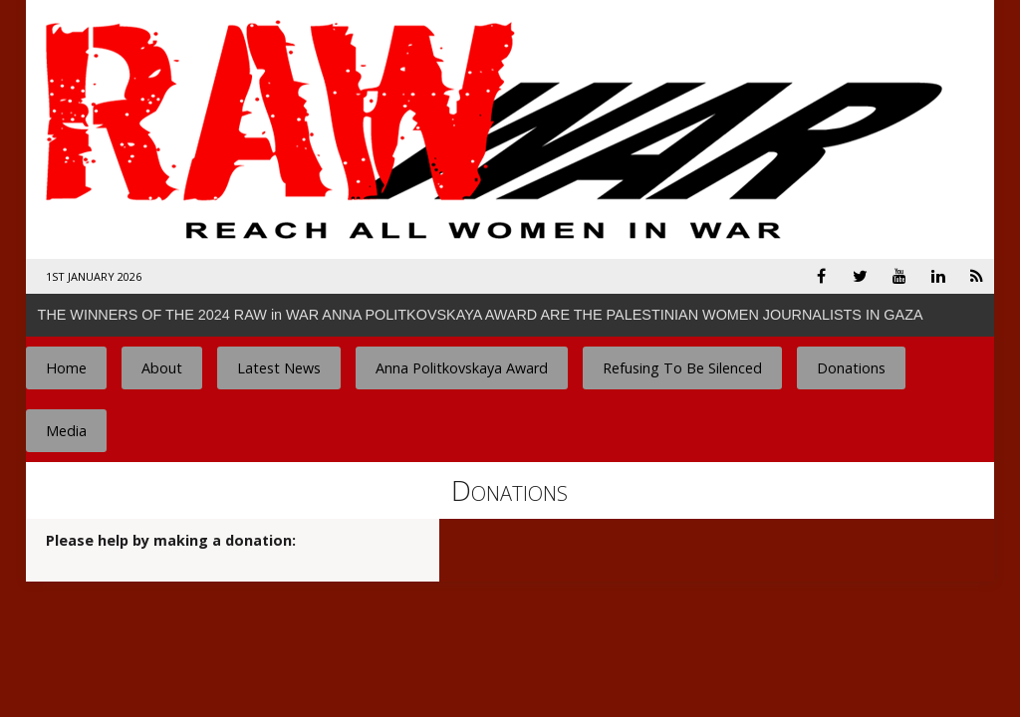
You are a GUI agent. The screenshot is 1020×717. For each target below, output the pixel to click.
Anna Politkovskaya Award (462, 367)
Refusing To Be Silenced (682, 367)
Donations (851, 367)
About (161, 367)
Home (66, 367)
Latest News (279, 367)
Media (66, 430)
